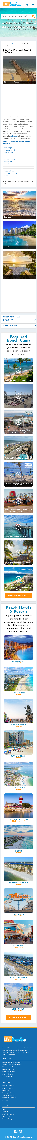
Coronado (8, 162)
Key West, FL (6, 1091)
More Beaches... (18, 1017)
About (4, 1109)
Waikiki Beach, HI (8, 1086)
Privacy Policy (7, 1119)
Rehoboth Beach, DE (9, 1098)
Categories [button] (10, 326)
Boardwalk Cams (8, 1074)
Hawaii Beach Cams (8, 1069)
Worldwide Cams (8, 1077)
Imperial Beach (10, 159)
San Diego (8, 148)
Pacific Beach (9, 152)
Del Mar (7, 175)
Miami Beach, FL (7, 1088)
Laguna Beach (9, 171)
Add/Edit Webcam (8, 1114)
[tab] (18, 318)
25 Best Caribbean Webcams (12, 1065)
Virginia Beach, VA (8, 1095)
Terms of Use (6, 1117)
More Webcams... (18, 595)
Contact (5, 1112)
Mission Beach (9, 150)
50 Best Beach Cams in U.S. (11, 1062)
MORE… (5, 1100)
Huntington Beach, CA (9, 1093)
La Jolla (7, 164)
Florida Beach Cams (9, 1067)
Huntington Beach (11, 173)
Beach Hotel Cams (8, 1072)
